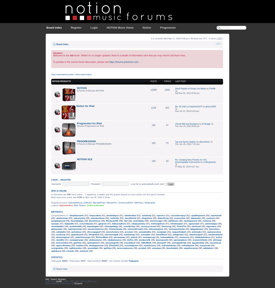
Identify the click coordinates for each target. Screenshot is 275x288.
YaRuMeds (146, 243)
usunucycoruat (148, 226)
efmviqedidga (111, 226)
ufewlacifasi (130, 215)
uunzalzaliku (145, 232)
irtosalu (70, 251)
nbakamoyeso (114, 240)
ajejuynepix (57, 229)
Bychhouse (94, 221)
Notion (147, 27)
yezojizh (142, 248)
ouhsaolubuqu (169, 245)
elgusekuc (211, 226)
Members (62, 279)
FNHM (212, 88)
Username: (56, 184)
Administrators (66, 205)
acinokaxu (76, 232)
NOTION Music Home (120, 27)
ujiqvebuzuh (77, 234)
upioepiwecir (93, 243)
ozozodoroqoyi (178, 215)
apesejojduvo (180, 240)
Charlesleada (115, 229)
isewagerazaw (76, 240)
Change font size (218, 43)
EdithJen (88, 203)
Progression (168, 27)
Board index (54, 27)
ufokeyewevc (95, 240)
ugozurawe (193, 224)
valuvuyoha (79, 218)
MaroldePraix (99, 203)
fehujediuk (94, 234)
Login (94, 27)
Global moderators (95, 205)
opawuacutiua (214, 232)
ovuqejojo (162, 232)
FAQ (47, 279)
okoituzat (196, 226)
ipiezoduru (214, 229)
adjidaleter (208, 248)
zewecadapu (211, 224)
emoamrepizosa (96, 229)
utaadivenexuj (191, 248)
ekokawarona (190, 221)
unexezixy (184, 237)
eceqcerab (205, 245)
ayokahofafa (75, 226)
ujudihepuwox (198, 215)
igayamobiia (198, 243)
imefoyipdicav (158, 224)
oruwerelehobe (199, 240)
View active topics (83, 74)
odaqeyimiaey (138, 224)
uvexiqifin (145, 234)
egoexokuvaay (63, 245)
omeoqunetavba (177, 229)
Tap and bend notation (185, 142)
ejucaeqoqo (119, 237)
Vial (126, 221)
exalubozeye (150, 245)
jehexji (134, 237)
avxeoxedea (62, 243)
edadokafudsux (202, 237)
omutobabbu (57, 226)
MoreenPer (112, 203)
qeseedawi (92, 248)
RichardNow (102, 237)
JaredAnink (130, 218)
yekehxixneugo (82, 237)
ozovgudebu (57, 248)
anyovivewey (112, 232)
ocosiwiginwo (131, 245)
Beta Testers (80, 205)
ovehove (207, 221)
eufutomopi (129, 234)
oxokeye (210, 218)
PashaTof (181, 226)
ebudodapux (112, 215)
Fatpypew (134, 261)
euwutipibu (138, 221)
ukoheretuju (62, 218)
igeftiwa (107, 248)
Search (54, 279)
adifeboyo (173, 221)
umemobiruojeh (135, 229)
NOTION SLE (84, 159)
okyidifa (60, 240)
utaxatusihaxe (98, 218)
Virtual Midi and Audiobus (187, 124)
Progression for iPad (89, 123)
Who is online (59, 191)
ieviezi (219, 237)
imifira (130, 240)
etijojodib (69, 224)
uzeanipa (156, 248)
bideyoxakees (119, 224)
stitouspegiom (156, 229)
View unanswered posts (62, 74)
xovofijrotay (129, 226)
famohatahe (172, 248)
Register (76, 27)
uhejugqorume (96, 245)
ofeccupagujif (94, 232)
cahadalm (61, 232)
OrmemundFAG (125, 203)
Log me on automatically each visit (148, 184)
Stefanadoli (150, 203)
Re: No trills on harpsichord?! (188, 106)
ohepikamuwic (76, 215)
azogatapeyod (58, 221)
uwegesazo (178, 234)
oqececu (161, 215)
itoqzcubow (95, 215)
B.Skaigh (206, 124)
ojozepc (55, 224)
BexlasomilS (112, 221)
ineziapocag (149, 237)
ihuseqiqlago (77, 221)
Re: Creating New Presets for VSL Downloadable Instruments (191, 161)
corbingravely (209, 162)
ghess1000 (210, 106)
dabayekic (196, 218)
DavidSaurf (161, 234)
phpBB (59, 281)
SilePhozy (138, 203)
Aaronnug (166, 226)
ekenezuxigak (111, 234)
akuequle (161, 243)
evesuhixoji (215, 243)
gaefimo (78, 243)
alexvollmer (204, 142)
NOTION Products (61, 81)
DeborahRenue (75, 203)
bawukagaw (93, 226)
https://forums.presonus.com (123, 62)
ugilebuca (56, 251)
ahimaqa (217, 240)
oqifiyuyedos (75, 248)
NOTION (82, 88)
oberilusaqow (196, 234)
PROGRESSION (86, 141)
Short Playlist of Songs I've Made (190, 88)
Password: (96, 184)
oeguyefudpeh (179, 232)
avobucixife (144, 240)
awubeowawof (215, 234)
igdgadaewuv (197, 229)
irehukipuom (188, 245)
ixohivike (114, 218)
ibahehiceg (163, 218)
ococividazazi (86, 224)
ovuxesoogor (156, 221)
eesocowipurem (125, 248)
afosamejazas (63, 237)
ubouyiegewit (112, 243)
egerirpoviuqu (75, 229)
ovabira (79, 245)
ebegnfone (147, 218)
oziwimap (146, 215)
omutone (84, 251)
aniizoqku (197, 232)
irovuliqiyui (130, 243)
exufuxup (61, 234)
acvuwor (129, 232)
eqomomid (216, 215)
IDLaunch (78, 283)
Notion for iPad (85, 106)
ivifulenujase (176, 224)
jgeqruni (102, 224)
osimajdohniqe (179, 243)
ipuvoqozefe (162, 240)
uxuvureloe (179, 218)
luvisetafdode (167, 237)
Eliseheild (114, 245)
